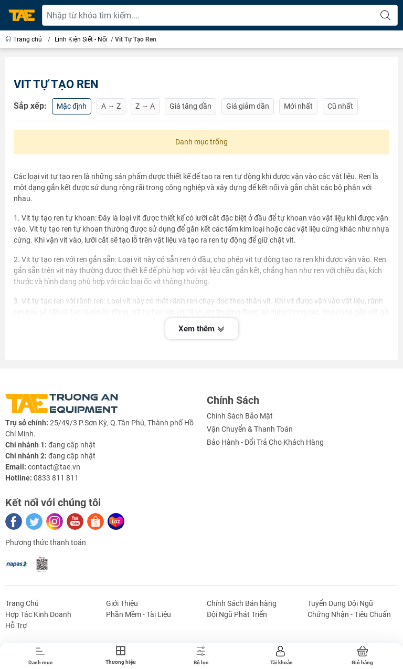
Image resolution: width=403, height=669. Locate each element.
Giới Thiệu (122, 603)
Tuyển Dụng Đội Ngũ (340, 603)
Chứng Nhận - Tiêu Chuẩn (349, 614)
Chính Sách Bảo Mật (240, 416)
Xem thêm (201, 330)
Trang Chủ (22, 603)
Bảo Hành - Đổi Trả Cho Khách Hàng (265, 442)
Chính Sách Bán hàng (242, 603)
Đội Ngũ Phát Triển (237, 614)
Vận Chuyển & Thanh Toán (250, 429)
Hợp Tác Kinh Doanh (38, 614)
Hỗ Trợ (16, 625)
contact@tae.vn (54, 467)
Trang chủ (24, 39)
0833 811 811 (56, 478)
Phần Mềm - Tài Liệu (138, 614)
